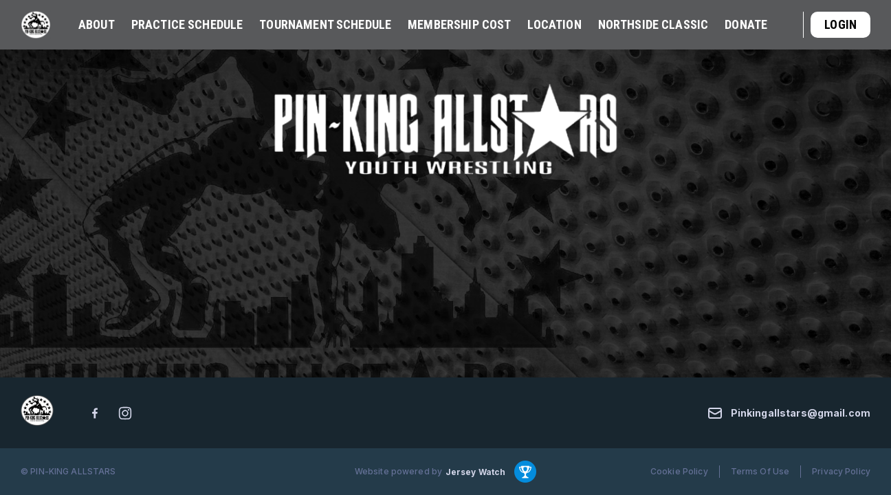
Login (840, 24)
